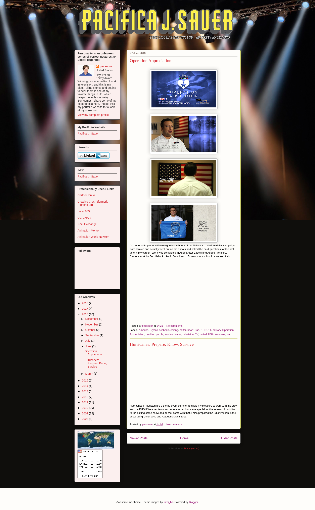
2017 (85, 308)
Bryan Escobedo (159, 330)
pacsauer (106, 66)
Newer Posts (138, 438)
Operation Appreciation (150, 60)
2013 (85, 391)
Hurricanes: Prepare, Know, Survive (162, 344)
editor (183, 330)
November (92, 324)
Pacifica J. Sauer (88, 133)
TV (196, 334)
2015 (85, 380)
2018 (85, 303)
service (169, 334)
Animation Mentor (89, 230)
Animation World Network (93, 236)
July (88, 340)
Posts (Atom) (191, 448)
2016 (85, 314)
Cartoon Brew (86, 195)
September (92, 335)
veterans (220, 334)
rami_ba (168, 502)
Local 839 (84, 211)
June (88, 346)
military (217, 330)
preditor (150, 334)
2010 (85, 407)
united (203, 334)
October (90, 330)
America (143, 330)
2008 (85, 418)
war (228, 334)
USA (211, 334)
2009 (85, 413)
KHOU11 (206, 330)
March (89, 373)
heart (190, 330)
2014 (85, 386)
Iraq (197, 330)
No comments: (175, 325)
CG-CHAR (84, 217)
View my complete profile (93, 114)
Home (184, 438)
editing (174, 330)
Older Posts (229, 438)
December (92, 318)
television (188, 334)
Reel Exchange (87, 224)
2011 (85, 402)
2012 (85, 397)
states (177, 334)
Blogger (193, 502)
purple (159, 334)
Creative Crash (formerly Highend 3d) (93, 203)
